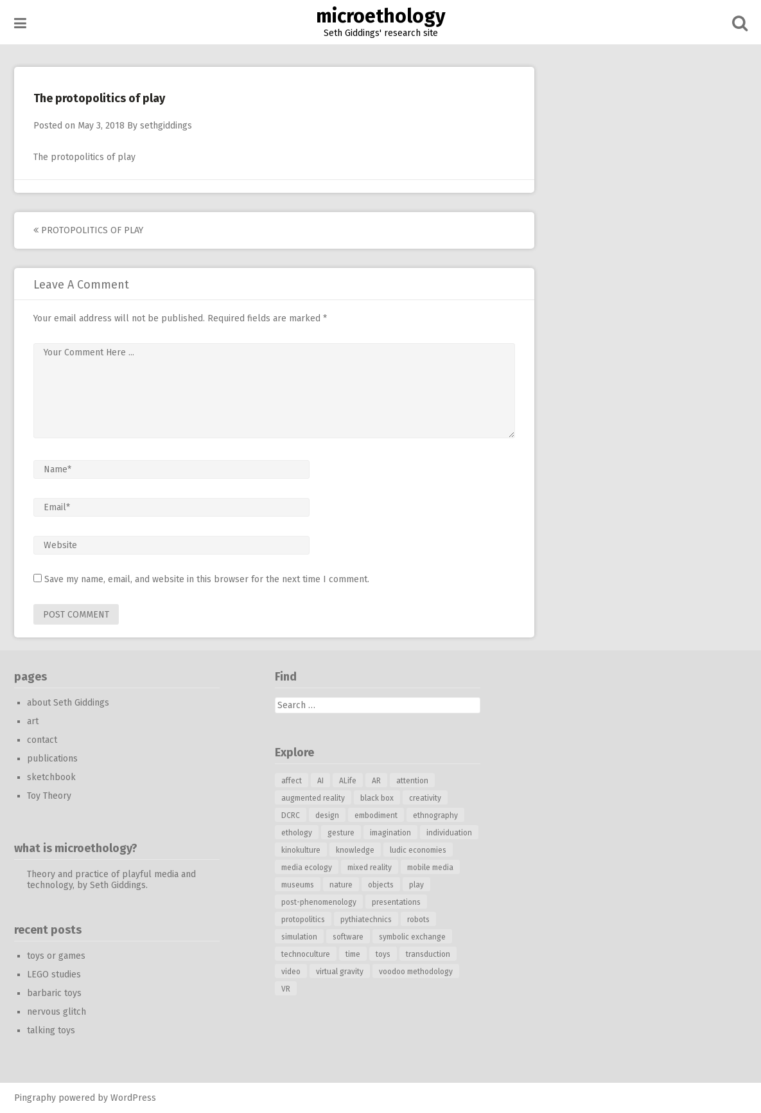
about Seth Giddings (68, 702)
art (33, 721)
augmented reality (313, 798)
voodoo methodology (416, 971)
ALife (347, 780)
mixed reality (369, 867)
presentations (396, 902)
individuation (449, 832)
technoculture (305, 954)
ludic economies (418, 850)
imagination (390, 832)
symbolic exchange (412, 936)
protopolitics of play (88, 230)
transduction (428, 954)
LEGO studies (54, 974)
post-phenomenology (318, 902)
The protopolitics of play (84, 157)
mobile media (430, 867)
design (327, 815)
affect (291, 780)
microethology (381, 16)
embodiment (376, 815)
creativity (425, 798)
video (291, 971)
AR (376, 780)
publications (52, 758)
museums (297, 884)
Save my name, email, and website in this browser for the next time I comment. (206, 579)
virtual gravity (339, 971)
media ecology (306, 867)
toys (383, 954)
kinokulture (300, 850)
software (348, 936)
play (416, 884)
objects (381, 884)
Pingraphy (35, 1097)
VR (285, 988)
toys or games (56, 955)
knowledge (355, 850)
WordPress (133, 1097)
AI (320, 780)
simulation (299, 936)
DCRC (290, 815)
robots (418, 919)
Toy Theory (49, 795)
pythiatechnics (366, 919)
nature (341, 884)
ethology (296, 832)
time (353, 954)
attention (412, 780)
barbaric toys (54, 993)
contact (42, 740)
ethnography (435, 815)
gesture (341, 832)
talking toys (51, 1030)
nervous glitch (56, 1011)
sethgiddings (166, 125)
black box (377, 798)
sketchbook (51, 777)
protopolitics (303, 919)
